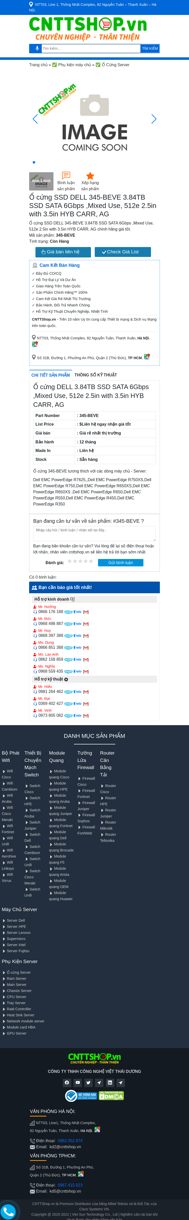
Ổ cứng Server (16, 972)
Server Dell (13, 920)
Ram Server (14, 979)
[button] (34, 162)
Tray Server (14, 1003)
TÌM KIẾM (150, 48)
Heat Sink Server (18, 1015)
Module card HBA (18, 1027)
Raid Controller (16, 1009)
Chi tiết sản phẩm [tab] (50, 375)
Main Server (14, 985)
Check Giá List (120, 251)
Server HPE (14, 927)
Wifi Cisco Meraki (7, 814)
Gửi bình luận (120, 563)
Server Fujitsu (15, 951)
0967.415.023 (70, 1185)
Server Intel (14, 945)
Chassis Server (17, 991)
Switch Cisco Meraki (32, 877)
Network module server (23, 1021)
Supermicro (14, 939)
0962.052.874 (70, 1141)
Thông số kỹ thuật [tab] (95, 375)
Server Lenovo (16, 933)
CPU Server (14, 997)
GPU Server (14, 1033)
